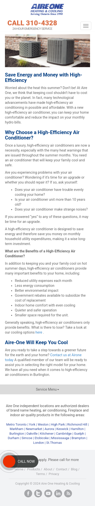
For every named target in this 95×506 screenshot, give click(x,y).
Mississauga (60, 438)
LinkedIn (58, 493)
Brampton (78, 438)
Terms (40, 474)
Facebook (28, 493)
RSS (68, 493)
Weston (43, 424)
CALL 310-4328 (32, 23)
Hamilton (77, 429)
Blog (74, 469)
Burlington (16, 433)
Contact (61, 469)
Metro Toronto (16, 424)
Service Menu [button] (47, 389)
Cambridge (63, 433)
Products (33, 469)
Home (19, 469)
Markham (16, 429)
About (48, 469)
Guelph (79, 433)
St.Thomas (54, 443)
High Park (58, 424)
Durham (13, 438)
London (38, 443)
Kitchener (47, 433)
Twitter (38, 493)
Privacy (54, 474)
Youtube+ (48, 493)
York (32, 424)
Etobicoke (42, 438)
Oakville (32, 433)
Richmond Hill (77, 424)
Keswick (62, 429)
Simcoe (27, 438)
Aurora (49, 429)
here (39, 332)
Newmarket (34, 429)
